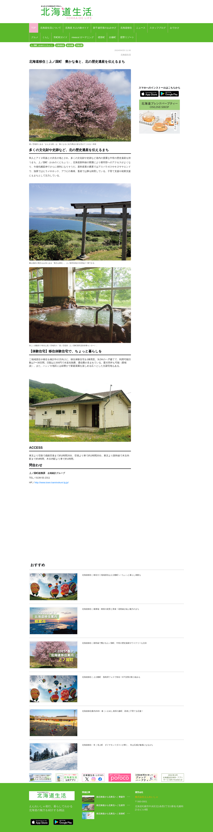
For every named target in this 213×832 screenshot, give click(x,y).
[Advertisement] (80, 525)
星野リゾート (127, 37)
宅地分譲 (79, 45)
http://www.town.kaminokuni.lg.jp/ (52, 482)
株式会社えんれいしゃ (146, 797)
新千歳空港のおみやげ (104, 28)
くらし (45, 37)
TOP (33, 28)
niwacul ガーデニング (83, 37)
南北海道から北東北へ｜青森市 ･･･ (113, 797)
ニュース (140, 28)
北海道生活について (50, 28)
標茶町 (101, 37)
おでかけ (174, 28)
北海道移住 (126, 28)
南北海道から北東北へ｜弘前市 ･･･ (113, 805)
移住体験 (70, 45)
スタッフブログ (158, 28)
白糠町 (112, 37)
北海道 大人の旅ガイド (77, 28)
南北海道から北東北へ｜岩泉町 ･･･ (113, 813)
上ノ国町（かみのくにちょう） (42, 45)
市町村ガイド (60, 37)
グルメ (34, 37)
